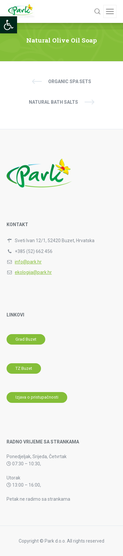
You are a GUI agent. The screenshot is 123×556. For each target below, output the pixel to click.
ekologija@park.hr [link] (33, 272)
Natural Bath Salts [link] (53, 102)
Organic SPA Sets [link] (69, 81)
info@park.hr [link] (28, 261)
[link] (8, 24)
